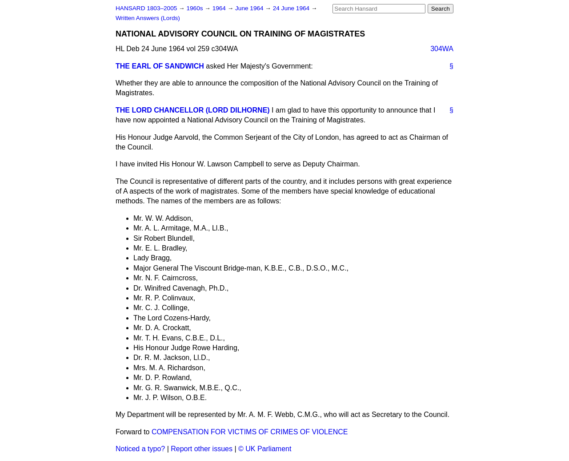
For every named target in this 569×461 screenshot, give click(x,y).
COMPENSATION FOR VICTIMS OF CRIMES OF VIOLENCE (250, 432)
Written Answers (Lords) (148, 18)
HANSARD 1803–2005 (146, 8)
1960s (195, 8)
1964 (220, 8)
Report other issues (201, 449)
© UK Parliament (264, 449)
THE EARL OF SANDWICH (160, 66)
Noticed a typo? (140, 449)
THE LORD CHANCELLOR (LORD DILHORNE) (193, 110)
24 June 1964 (292, 8)
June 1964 (250, 8)
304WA (441, 49)
